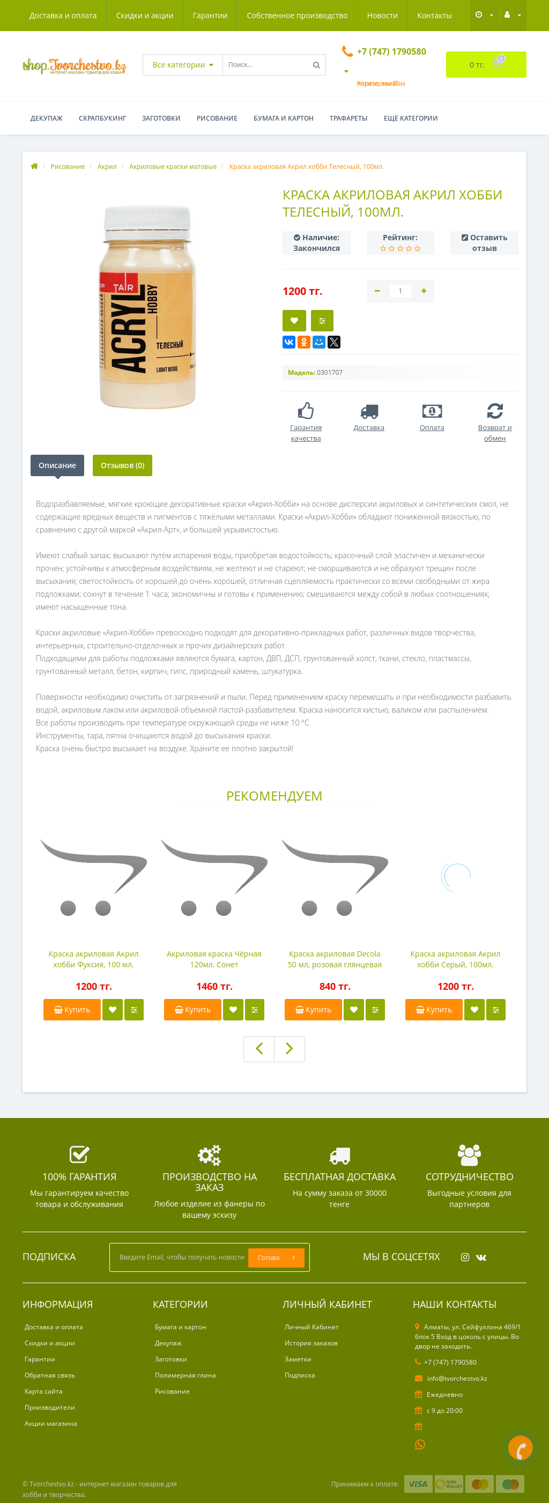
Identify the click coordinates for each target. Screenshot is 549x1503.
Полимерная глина (185, 1375)
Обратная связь (50, 1375)
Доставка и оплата (63, 15)
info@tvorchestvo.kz (451, 1378)
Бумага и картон (284, 118)
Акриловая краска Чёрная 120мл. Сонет (214, 959)
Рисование (217, 118)
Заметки (298, 1359)
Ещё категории (411, 118)
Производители (50, 1407)
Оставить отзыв (489, 242)
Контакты (434, 15)
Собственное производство (297, 15)
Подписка (300, 1375)
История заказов (311, 1342)
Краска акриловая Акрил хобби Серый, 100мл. (456, 959)
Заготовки (161, 118)
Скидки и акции (145, 15)
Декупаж (47, 118)
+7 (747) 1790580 (446, 1362)
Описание (57, 465)
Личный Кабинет (312, 1326)
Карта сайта (44, 1391)
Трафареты (349, 118)
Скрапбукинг (102, 118)
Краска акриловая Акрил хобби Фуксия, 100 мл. (94, 959)
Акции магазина (51, 1423)
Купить (72, 1009)
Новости (382, 15)
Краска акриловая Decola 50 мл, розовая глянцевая (335, 959)
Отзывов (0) (122, 465)
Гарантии (210, 15)
